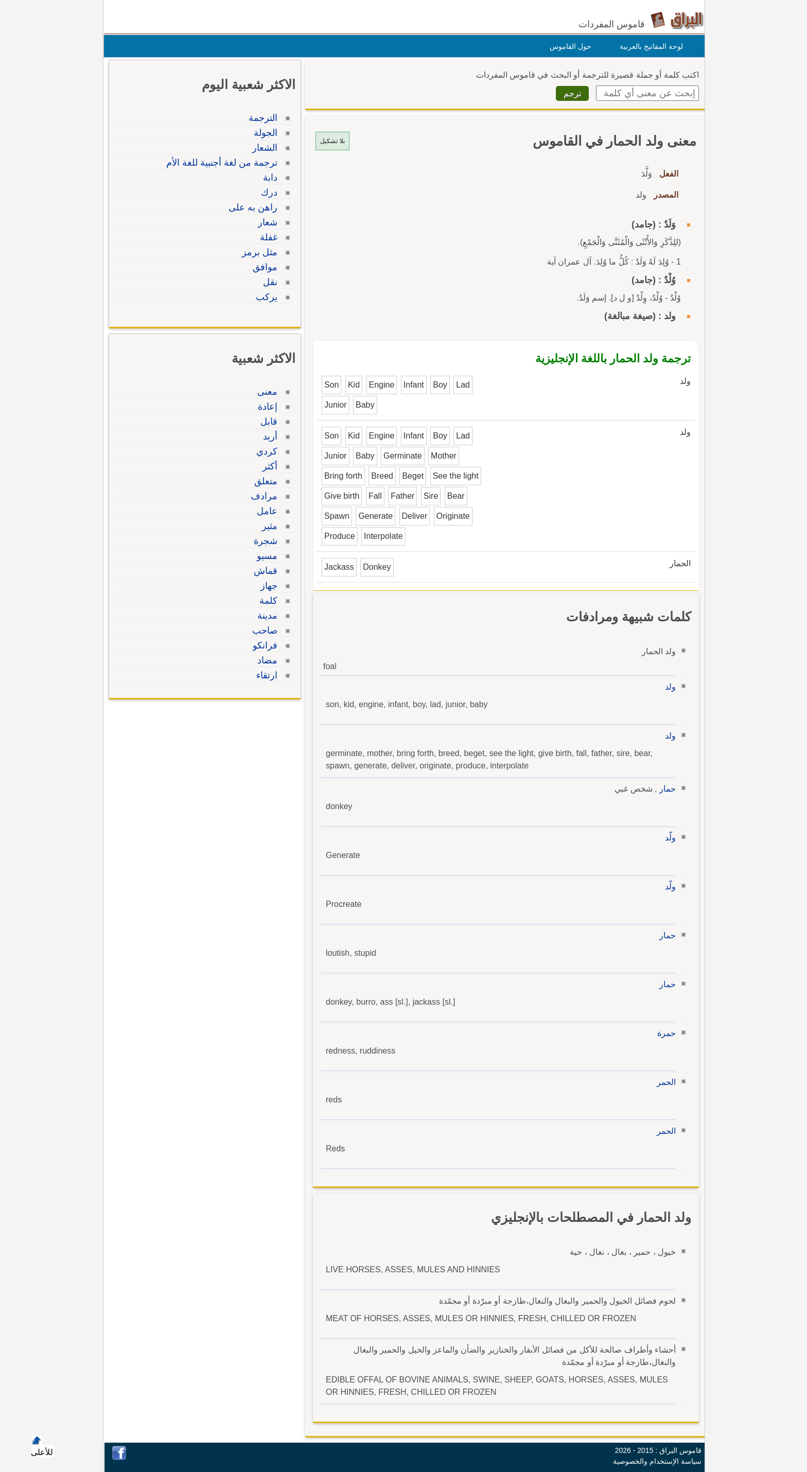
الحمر (663, 1082)
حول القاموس (568, 46)
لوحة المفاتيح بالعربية (648, 46)
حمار (665, 788)
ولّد (667, 837)
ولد (667, 686)
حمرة (664, 1033)
